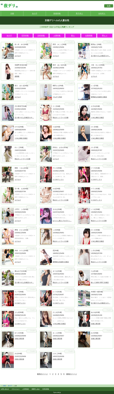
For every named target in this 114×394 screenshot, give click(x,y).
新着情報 (57, 13)
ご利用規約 (25, 389)
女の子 (34, 13)
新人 (73, 36)
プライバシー (16, 389)
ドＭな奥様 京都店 (97, 117)
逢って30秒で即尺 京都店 (100, 282)
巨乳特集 (25, 36)
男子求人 (79, 13)
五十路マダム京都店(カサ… (100, 56)
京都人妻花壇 (95, 324)
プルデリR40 (57, 97)
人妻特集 (57, 36)
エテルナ (18, 56)
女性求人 (101, 13)
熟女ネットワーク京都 (60, 117)
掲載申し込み (36, 389)
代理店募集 (45, 389)
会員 (108, 6)
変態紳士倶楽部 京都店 (99, 97)
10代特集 (41, 36)
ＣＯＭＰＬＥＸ (58, 179)
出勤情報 (88, 36)
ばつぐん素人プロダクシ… (62, 221)
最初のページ (42, 374)
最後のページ (71, 374)
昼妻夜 (17, 76)
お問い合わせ (5, 389)
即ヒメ (104, 36)
